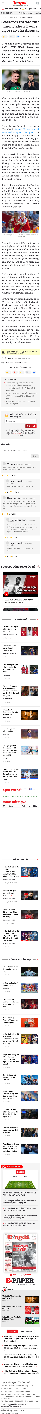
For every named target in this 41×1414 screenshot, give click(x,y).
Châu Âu (10, 17)
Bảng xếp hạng (14, 802)
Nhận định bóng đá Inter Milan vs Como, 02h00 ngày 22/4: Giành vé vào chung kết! (21, 1372)
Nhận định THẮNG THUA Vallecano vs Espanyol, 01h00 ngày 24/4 (20, 1217)
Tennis (5, 779)
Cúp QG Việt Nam (17, 797)
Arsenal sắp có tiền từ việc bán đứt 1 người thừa (20, 389)
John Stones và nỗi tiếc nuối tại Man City (10, 969)
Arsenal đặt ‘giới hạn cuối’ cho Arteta (9, 892)
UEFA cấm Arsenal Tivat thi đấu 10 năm (20, 397)
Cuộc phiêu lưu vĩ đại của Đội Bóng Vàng (11, 1318)
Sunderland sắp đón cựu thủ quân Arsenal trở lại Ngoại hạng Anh (19, 384)
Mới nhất (9, 9)
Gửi (34, 456)
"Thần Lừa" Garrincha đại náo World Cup (10, 712)
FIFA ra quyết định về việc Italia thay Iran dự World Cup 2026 (10, 668)
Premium (19, 9)
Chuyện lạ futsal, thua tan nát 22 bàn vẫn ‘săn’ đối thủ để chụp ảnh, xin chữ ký (10, 750)
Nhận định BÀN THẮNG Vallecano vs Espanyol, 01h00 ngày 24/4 (19, 1209)
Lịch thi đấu (12, 790)
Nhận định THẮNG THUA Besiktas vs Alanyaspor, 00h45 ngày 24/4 (19, 1202)
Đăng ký (31, 426)
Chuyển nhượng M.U (10, 635)
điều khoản (17, 434)
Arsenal (9, 363)
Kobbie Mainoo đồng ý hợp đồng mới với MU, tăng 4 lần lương (10, 913)
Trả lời (13, 475)
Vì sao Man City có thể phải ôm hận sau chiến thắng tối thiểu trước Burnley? (20, 1365)
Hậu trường (7, 699)
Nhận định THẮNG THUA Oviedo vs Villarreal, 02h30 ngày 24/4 (19, 1224)
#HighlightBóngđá (25, 13)
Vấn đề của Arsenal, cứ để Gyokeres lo (21, 393)
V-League (6, 734)
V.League (6, 797)
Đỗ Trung (7, 358)
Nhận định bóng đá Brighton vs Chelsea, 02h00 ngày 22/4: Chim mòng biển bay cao (11, 871)
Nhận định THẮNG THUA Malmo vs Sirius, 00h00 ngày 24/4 (19, 1194)
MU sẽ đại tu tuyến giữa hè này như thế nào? (10, 629)
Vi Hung (11, 464)
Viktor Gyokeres (21, 363)
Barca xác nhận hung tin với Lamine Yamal (9, 648)
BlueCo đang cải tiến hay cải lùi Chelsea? (9, 1077)
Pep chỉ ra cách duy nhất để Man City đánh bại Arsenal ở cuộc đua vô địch (11, 1147)
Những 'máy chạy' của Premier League (10, 985)
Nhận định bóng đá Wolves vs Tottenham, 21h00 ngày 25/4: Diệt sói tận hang (11, 1038)
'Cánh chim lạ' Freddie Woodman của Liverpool (10, 1020)
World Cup (7, 675)
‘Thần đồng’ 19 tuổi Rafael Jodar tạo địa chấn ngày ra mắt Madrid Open (11, 772)
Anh (17, 17)
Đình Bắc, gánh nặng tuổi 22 (9, 730)
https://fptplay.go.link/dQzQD (18, 353)
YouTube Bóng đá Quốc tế (18, 566)
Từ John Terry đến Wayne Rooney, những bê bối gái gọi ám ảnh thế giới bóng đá (11, 690)
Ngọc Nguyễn (13, 498)
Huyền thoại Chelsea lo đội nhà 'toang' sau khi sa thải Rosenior (10, 1094)
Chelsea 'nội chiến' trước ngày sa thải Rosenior (10, 1130)
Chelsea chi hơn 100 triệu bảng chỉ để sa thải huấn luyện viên (10, 1113)
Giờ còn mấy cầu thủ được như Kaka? (12, 1308)
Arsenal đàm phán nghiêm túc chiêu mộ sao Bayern (20, 402)
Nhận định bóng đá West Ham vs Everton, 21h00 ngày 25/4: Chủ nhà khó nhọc (11, 1059)
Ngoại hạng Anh (28, 17)
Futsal (5, 758)
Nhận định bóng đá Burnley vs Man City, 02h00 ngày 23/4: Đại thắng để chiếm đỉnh (11, 935)
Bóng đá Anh (30, 9)
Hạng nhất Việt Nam (32, 797)
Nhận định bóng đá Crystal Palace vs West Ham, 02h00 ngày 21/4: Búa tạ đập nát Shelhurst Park (21, 1338)
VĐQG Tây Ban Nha (9, 653)
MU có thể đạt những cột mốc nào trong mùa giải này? (11, 1003)
